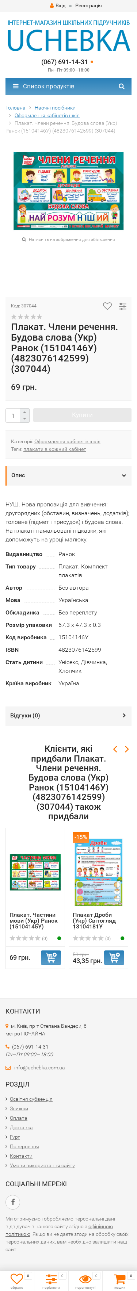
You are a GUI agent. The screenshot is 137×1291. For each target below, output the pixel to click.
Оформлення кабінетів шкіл (67, 441)
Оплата (18, 1118)
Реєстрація (88, 5)
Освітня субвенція (31, 1099)
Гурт (15, 1137)
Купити (82, 414)
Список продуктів (44, 86)
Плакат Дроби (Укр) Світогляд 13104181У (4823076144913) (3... (96, 926)
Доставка (21, 1127)
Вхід (57, 5)
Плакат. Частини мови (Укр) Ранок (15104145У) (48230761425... (33, 923)
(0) (28, 938)
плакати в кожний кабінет (54, 449)
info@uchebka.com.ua (39, 1067)
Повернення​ (24, 1146)
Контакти (21, 1156)
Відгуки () (25, 715)
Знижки (19, 1108)
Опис (18, 475)
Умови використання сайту (42, 1165)
